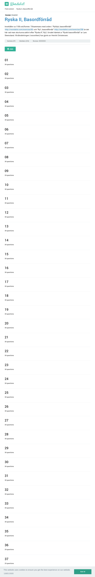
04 (6, 101)
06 (6, 129)
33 (6, 503)
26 (6, 406)
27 (6, 420)
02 (6, 74)
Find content (9, 9)
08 (6, 157)
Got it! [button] (82, 572)
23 (6, 365)
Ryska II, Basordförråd (24, 9)
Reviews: (39, 41)
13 (6, 226)
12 (6, 212)
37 (6, 559)
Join (10, 49)
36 (6, 545)
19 (6, 309)
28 (6, 434)
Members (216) (24, 41)
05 (6, 115)
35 (6, 531)
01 (6, 60)
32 (6, 489)
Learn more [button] (8, 573)
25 (6, 392)
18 (6, 295)
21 (6, 337)
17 (6, 282)
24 (6, 379)
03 (6, 87)
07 (6, 143)
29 (6, 448)
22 (6, 351)
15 (6, 254)
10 (6, 184)
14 (6, 240)
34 (6, 517)
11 (6, 198)
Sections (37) (11, 41)
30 (6, 462)
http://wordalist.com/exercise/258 (68, 29)
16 (6, 268)
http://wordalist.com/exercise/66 (19, 29)
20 (6, 323)
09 (6, 171)
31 (6, 475)
